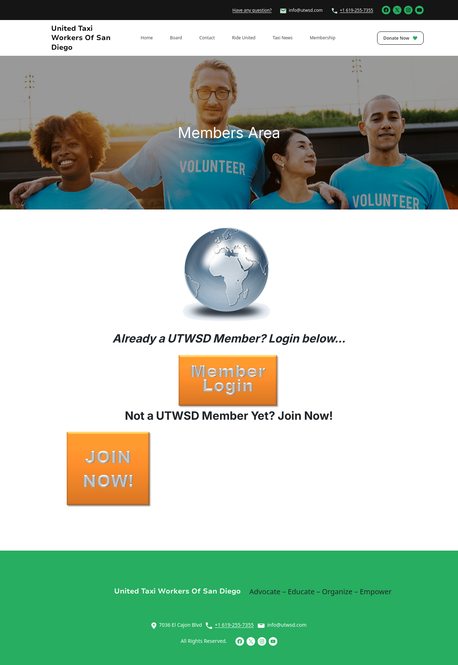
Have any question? (252, 10)
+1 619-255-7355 (356, 10)
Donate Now (400, 38)
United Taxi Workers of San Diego (81, 38)
